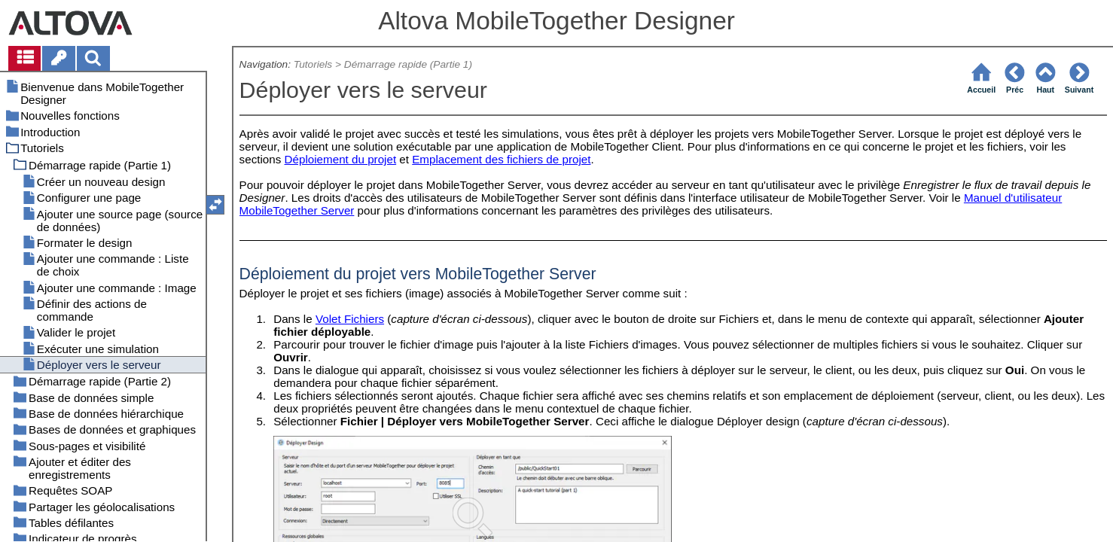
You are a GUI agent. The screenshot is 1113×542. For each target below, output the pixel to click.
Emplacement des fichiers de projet (501, 159)
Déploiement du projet (341, 159)
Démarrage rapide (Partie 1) (408, 64)
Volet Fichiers (350, 318)
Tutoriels (313, 64)
